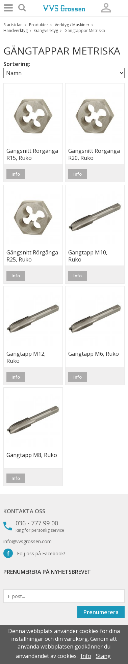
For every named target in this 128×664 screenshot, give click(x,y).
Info (15, 174)
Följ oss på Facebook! (34, 553)
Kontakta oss (24, 511)
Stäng (103, 656)
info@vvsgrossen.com (27, 541)
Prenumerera (101, 612)
